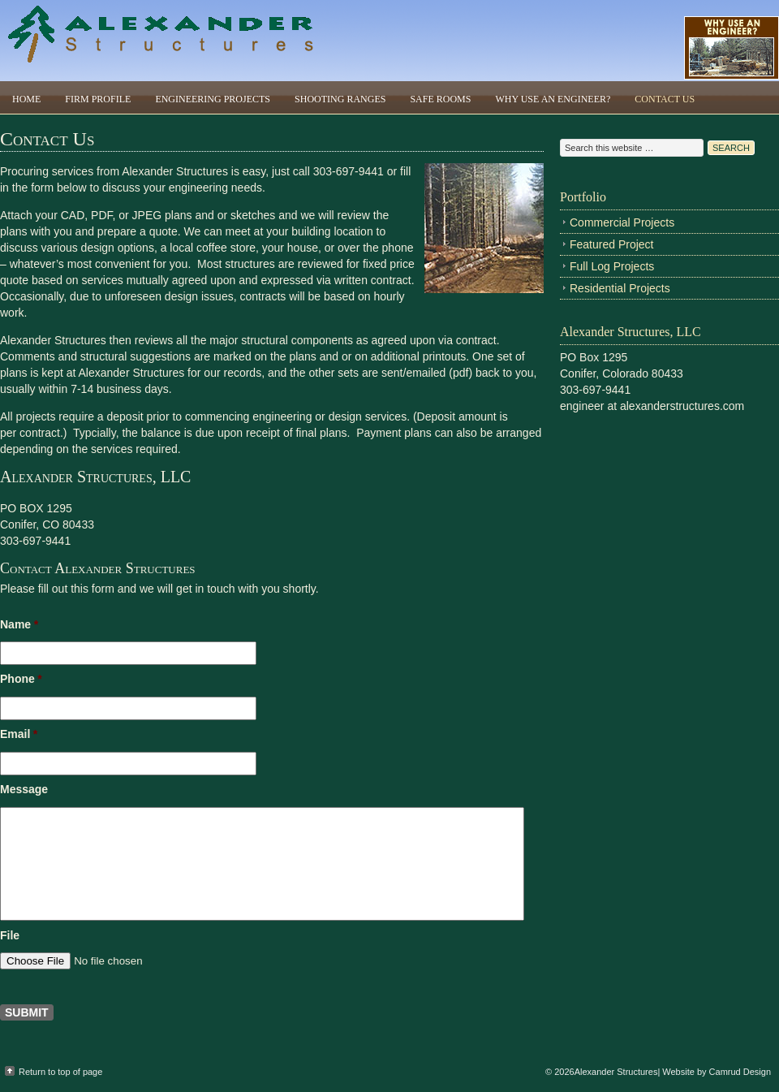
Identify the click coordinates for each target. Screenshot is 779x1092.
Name (19, 624)
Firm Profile (98, 99)
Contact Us (665, 99)
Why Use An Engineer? (552, 99)
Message (24, 789)
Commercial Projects (622, 222)
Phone (21, 678)
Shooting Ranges (340, 99)
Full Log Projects (612, 266)
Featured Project (612, 244)
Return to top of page (60, 1072)
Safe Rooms (440, 99)
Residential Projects (620, 288)
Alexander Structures (162, 40)
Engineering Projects (212, 99)
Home (26, 99)
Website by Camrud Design (716, 1072)
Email (18, 733)
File (9, 935)
